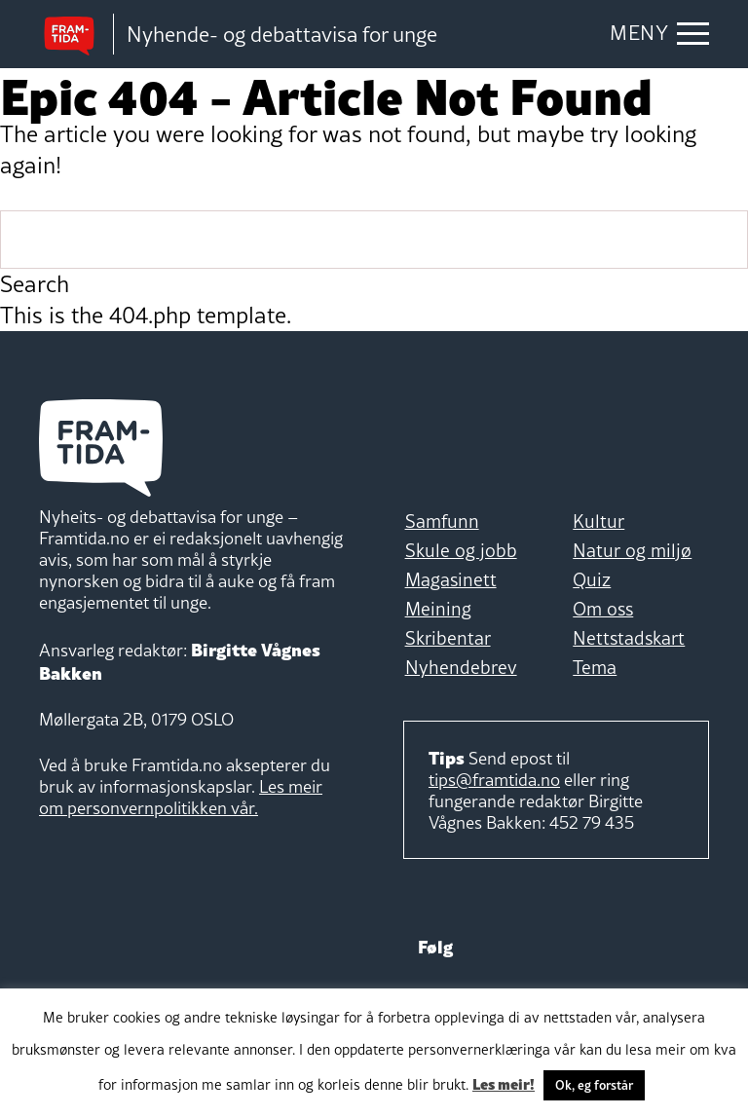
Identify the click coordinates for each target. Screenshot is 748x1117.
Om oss (603, 608)
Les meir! (503, 1083)
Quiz (592, 579)
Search (34, 284)
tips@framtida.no (494, 779)
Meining (438, 608)
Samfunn (442, 521)
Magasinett (451, 579)
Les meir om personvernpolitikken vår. (180, 797)
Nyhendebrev (461, 667)
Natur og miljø (632, 550)
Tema (595, 667)
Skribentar (448, 638)
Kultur (598, 521)
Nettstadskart (629, 638)
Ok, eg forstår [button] (594, 1085)
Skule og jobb (461, 550)
